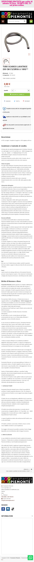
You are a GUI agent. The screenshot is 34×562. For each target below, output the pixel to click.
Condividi (7, 101)
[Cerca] (17, 21)
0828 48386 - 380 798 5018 (7, 496)
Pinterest (26, 101)
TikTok (13, 509)
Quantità (6, 90)
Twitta (17, 101)
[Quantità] (20, 90)
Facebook (3, 509)
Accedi (29, 9)
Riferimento (5, 73)
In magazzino (6, 75)
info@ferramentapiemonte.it (7, 500)
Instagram (8, 509)
